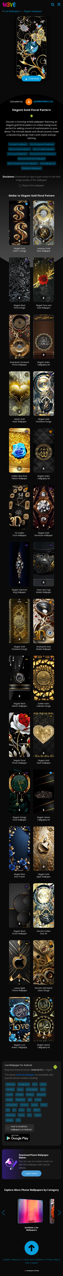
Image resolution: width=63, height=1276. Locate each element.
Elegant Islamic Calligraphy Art (43, 818)
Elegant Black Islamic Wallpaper (19, 704)
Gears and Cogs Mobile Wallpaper (43, 590)
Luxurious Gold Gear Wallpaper (43, 249)
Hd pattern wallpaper (18, 144)
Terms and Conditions (33, 1259)
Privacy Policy (52, 1259)
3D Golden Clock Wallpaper (19, 534)
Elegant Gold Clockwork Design (43, 420)
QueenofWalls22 (39, 101)
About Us (16, 1259)
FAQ (27, 1262)
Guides (34, 1262)
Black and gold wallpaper (19, 149)
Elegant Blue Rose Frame (19, 875)
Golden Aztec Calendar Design (43, 704)
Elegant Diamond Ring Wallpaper (19, 590)
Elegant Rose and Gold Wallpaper (43, 306)
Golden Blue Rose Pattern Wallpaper (19, 477)
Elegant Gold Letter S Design (19, 249)
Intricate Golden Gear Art (44, 932)
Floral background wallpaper (42, 144)
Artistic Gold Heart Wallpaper (19, 420)
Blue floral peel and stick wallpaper (22, 163)
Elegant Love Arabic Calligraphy (19, 1046)
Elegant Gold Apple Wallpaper (44, 875)
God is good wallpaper (17, 154)
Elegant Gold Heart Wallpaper (44, 761)
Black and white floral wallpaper (31, 158)
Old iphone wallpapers (31, 168)
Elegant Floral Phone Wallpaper (19, 761)
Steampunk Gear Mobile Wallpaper (43, 647)
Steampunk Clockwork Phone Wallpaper (19, 363)
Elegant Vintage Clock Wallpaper (19, 818)
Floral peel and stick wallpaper (42, 154)
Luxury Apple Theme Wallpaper (19, 989)
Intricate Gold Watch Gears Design (43, 989)
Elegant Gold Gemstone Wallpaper (43, 534)
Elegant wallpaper (33, 11)
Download (31, 79)
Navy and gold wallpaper (43, 149)
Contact (6, 1259)
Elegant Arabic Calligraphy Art (43, 363)
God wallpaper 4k (47, 163)
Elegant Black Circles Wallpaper (19, 932)
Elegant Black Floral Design (19, 306)
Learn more (31, 1173)
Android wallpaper (25, 1074)
